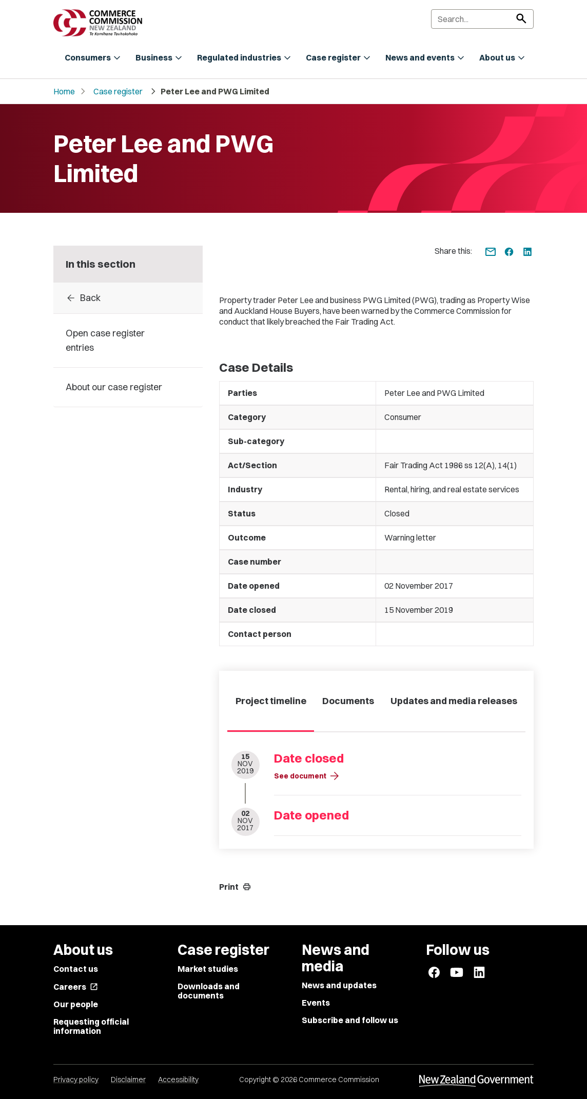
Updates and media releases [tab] (453, 701)
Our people (75, 1004)
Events (316, 1002)
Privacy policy (76, 1079)
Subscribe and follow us (350, 1020)
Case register (118, 91)
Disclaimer (128, 1079)
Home (64, 91)
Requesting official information (91, 1026)
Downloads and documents (209, 991)
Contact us (75, 969)
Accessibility (178, 1079)
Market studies (208, 969)
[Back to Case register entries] (128, 298)
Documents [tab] (348, 701)
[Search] (482, 19)
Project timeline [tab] (271, 701)
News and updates (339, 985)
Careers (75, 987)
